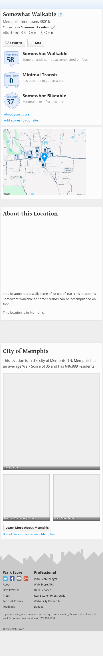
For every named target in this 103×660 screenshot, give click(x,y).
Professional (45, 572)
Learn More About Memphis (27, 528)
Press (6, 595)
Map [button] (36, 43)
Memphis (10, 22)
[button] (44, 157)
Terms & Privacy (13, 601)
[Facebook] (12, 578)
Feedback (9, 606)
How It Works (11, 590)
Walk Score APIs (44, 584)
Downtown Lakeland (35, 27)
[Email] (19, 578)
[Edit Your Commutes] (53, 27)
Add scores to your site (21, 120)
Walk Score (12, 572)
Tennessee (31, 534)
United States (12, 534)
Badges (38, 606)
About (6, 584)
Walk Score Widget (45, 579)
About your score (16, 114)
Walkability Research (47, 601)
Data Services (42, 590)
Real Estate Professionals (49, 595)
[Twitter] (5, 578)
